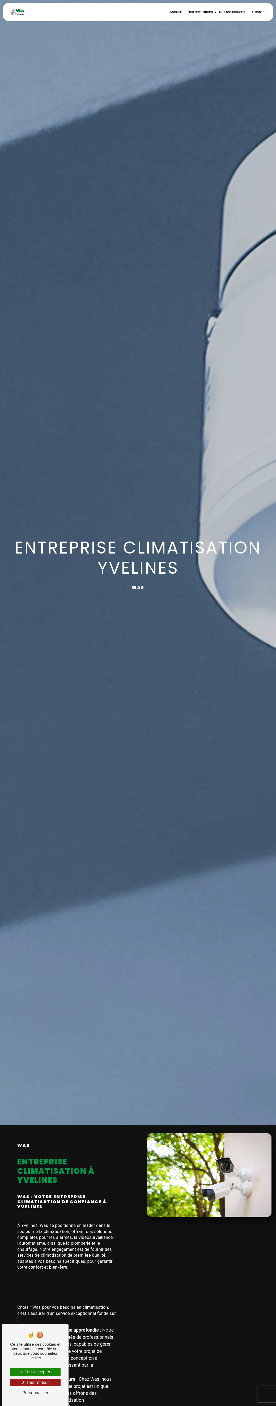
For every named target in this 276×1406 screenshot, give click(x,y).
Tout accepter (35, 1372)
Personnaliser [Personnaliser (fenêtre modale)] (35, 1393)
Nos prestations (200, 12)
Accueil (176, 12)
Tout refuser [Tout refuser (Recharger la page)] (35, 1382)
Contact (259, 12)
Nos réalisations (232, 12)
